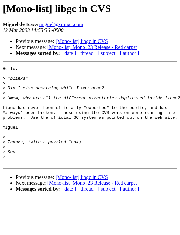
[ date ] (68, 53)
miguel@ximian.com (61, 24)
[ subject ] (108, 53)
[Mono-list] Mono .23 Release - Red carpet (92, 47)
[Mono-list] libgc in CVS (82, 41)
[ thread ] (86, 53)
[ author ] (129, 53)
